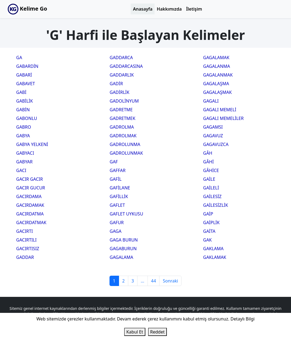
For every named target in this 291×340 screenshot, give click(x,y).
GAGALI (211, 101)
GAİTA (209, 231)
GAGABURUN (123, 249)
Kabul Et (134, 332)
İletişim (194, 9)
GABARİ (24, 75)
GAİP (208, 214)
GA (19, 58)
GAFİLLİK (119, 196)
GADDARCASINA (126, 66)
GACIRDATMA (30, 214)
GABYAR (24, 162)
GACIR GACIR (29, 179)
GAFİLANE (120, 188)
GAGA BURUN (124, 240)
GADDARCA (121, 58)
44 (153, 281)
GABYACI (25, 153)
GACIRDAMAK (30, 205)
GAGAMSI (213, 127)
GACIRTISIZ (27, 249)
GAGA (115, 231)
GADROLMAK (123, 136)
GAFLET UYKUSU (126, 214)
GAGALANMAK (218, 75)
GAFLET (117, 205)
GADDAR (25, 257)
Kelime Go (27, 9)
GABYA (23, 136)
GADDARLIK (122, 75)
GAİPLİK (211, 222)
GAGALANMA (216, 66)
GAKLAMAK (214, 257)
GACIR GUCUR (30, 188)
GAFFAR (118, 170)
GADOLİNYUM (124, 101)
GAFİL (116, 179)
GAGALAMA (121, 257)
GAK (207, 240)
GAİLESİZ (212, 196)
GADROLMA (122, 127)
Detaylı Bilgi (242, 319)
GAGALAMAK (216, 58)
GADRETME (121, 110)
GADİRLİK (120, 92)
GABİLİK (24, 101)
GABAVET (25, 84)
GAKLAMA (213, 249)
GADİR (116, 84)
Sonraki (170, 281)
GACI (21, 170)
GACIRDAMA (29, 196)
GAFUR (117, 222)
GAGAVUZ (213, 136)
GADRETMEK (123, 118)
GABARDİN (27, 66)
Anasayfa (142, 9)
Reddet (157, 332)
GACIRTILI (26, 240)
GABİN (23, 110)
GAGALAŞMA (216, 84)
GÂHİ (208, 162)
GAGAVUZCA (216, 144)
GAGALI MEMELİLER (223, 118)
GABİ (21, 92)
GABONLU (26, 118)
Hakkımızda (169, 9)
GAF (114, 162)
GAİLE (209, 179)
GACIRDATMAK (31, 222)
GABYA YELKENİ (32, 144)
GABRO (23, 127)
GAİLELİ (211, 188)
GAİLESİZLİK (215, 205)
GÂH (207, 153)
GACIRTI (24, 231)
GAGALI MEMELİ (219, 110)
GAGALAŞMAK (217, 92)
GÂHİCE (211, 170)
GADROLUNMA (125, 144)
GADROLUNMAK (126, 153)
